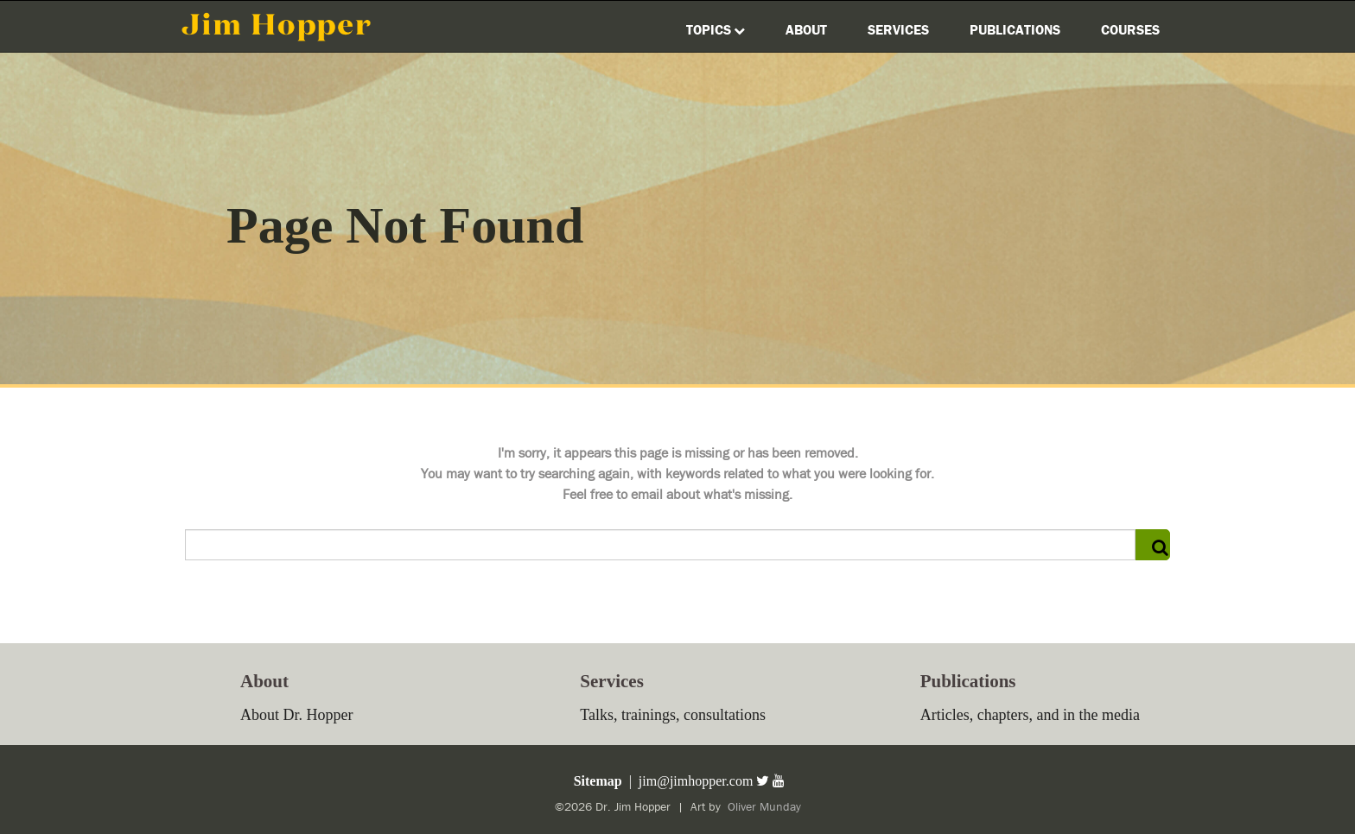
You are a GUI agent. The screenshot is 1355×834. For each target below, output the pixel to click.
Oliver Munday (762, 807)
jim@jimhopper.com (696, 781)
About (806, 30)
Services (898, 30)
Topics (715, 30)
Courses (1130, 30)
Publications (1015, 30)
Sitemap (596, 781)
